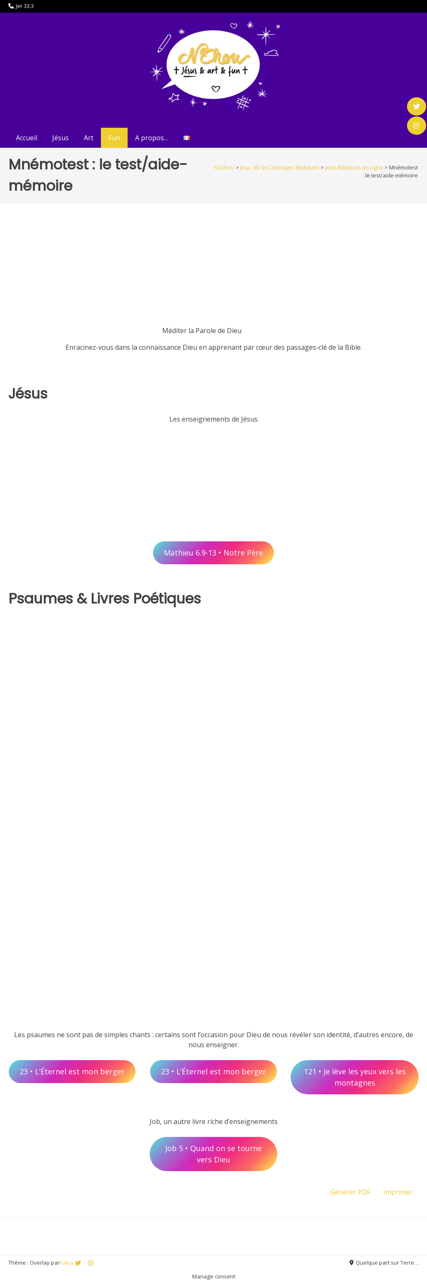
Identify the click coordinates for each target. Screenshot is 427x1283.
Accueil (26, 137)
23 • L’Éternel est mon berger (72, 1071)
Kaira (66, 1262)
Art (88, 137)
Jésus (60, 137)
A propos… (151, 137)
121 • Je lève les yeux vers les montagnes (355, 1077)
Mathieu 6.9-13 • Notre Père (213, 553)
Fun (114, 137)
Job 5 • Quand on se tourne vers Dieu (213, 1153)
